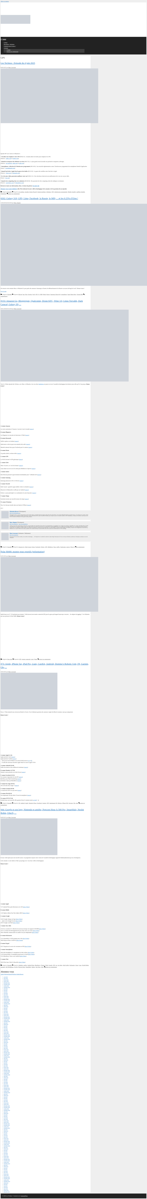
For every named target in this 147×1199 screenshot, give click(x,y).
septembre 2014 (7, 1181)
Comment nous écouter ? (10, 46)
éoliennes (48, 192)
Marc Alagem (13, 522)
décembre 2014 (7, 1177)
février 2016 (6, 1156)
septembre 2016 (7, 1145)
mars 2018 (6, 1119)
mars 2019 (6, 1101)
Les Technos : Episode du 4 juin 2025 (18, 63)
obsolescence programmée (60, 192)
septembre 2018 (7, 1110)
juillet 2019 (6, 1095)
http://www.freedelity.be (23, 524)
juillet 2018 (6, 1113)
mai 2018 (5, 1116)
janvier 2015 (6, 1175)
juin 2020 (5, 1079)
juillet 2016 (6, 1148)
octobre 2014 (6, 1180)
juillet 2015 (6, 1166)
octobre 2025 (6, 985)
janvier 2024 (6, 1015)
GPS (53, 192)
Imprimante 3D (53, 803)
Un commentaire (80, 547)
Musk (44, 294)
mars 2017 (6, 1137)
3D (19, 803)
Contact (5, 42)
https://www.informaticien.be (15, 513)
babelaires (41, 384)
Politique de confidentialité (12, 51)
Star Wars (38, 967)
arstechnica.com (10, 182)
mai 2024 (5, 1009)
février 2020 (6, 1085)
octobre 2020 (6, 1073)
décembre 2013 (7, 1191)
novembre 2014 (7, 1178)
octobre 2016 (6, 1144)
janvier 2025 (6, 997)
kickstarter (72, 965)
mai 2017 (5, 1134)
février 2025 (6, 996)
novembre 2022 (7, 1036)
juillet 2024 (6, 1006)
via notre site (36, 186)
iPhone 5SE (65, 803)
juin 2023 (5, 1025)
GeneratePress (24, 1196)
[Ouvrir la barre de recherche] (2, 37)
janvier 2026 (6, 981)
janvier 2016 (6, 1157)
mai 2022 (5, 1045)
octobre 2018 (6, 1108)
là (31, 760)
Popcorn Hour (21, 967)
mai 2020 (5, 1080)
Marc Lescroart (14, 533)
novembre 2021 (7, 1054)
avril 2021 (6, 1064)
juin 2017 (5, 1132)
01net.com (8, 173)
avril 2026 (6, 977)
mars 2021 (6, 1065)
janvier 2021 (6, 1068)
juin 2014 (5, 1184)
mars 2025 (6, 994)
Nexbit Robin (85, 965)
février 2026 (6, 980)
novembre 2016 (7, 1142)
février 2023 (6, 1031)
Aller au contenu (5, 1)
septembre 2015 (7, 1163)
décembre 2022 (7, 1034)
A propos (6, 48)
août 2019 (6, 1094)
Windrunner (3, 193)
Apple (26, 803)
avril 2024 (6, 1011)
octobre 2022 (6, 1037)
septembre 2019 (7, 1092)
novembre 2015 (7, 1160)
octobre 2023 (6, 1020)
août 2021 (6, 1058)
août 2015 (6, 1165)
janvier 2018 (6, 1122)
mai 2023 (5, 1027)
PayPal (16, 967)
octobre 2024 (6, 1002)
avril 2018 (6, 1117)
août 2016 (6, 1147)
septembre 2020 (7, 1074)
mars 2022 (6, 1048)
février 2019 (6, 1103)
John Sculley (66, 965)
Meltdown (50, 547)
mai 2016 (5, 1151)
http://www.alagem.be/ (14, 524)
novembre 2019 (7, 1089)
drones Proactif (33, 192)
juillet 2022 (6, 1042)
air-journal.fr (9, 163)
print (77, 803)
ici (29, 760)
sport (32, 659)
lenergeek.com (16, 173)
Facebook (37, 547)
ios (56, 965)
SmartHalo (28, 967)
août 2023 (6, 1023)
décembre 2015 (7, 1159)
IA (39, 294)
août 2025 (6, 988)
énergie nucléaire (41, 192)
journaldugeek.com (10, 168)
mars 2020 (6, 1083)
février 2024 (6, 1014)
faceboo (30, 294)
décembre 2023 (7, 1017)
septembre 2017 (7, 1128)
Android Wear (30, 965)
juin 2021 (5, 1061)
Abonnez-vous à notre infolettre (9, 189)
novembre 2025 (7, 984)
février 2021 (6, 1067)
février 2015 (6, 1174)
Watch (35, 659)
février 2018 (6, 1120)
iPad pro (60, 803)
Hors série (9, 659)
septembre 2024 (7, 1003)
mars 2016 (6, 1154)
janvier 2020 (6, 1086)
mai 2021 (5, 1062)
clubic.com (8, 158)
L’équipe (8, 50)
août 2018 (6, 1111)
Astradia (27, 192)
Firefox (42, 547)
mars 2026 (6, 978)
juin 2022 (5, 1043)
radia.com (15, 163)
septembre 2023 (7, 1021)
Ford (33, 294)
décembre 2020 (7, 1070)
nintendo (3, 967)
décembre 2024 (7, 999)
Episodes (9, 192)
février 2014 (6, 1190)
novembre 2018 (7, 1107)
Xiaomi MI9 (80, 294)
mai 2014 (5, 1185)
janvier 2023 (6, 1033)
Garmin (44, 803)
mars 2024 (6, 1012)
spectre (68, 547)
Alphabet (20, 965)
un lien (35, 800)
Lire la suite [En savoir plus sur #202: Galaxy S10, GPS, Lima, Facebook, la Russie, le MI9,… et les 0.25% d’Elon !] (3, 291)
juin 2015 (5, 1168)
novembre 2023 (7, 1018)
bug (23, 294)
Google (50, 965)
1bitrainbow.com (19, 182)
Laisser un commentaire (14, 193)
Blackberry (37, 965)
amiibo (25, 965)
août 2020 (6, 1076)
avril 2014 (6, 1187)
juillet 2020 (6, 1077)
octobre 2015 (6, 1162)
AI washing (21, 192)
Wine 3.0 (72, 547)
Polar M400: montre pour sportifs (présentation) (23, 551)
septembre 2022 (7, 1039)
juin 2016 (5, 1150)
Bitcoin (20, 294)
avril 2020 (6, 1082)
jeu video (60, 965)
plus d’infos (26, 907)
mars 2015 (6, 1172)
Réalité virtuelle (72, 192)
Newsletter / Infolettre (9, 44)
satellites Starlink (80, 192)
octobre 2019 (6, 1091)
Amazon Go (21, 547)
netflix (58, 547)
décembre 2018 (7, 1105)
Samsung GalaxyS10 (55, 294)
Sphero (33, 967)
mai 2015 (5, 1169)
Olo (74, 803)
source (13, 757)
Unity (42, 967)
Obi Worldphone (9, 967)
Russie (48, 294)
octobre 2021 (6, 1055)
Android (23, 803)
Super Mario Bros (71, 294)
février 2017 (6, 1138)
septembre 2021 (7, 1057)
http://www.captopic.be (14, 535)
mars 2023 (6, 1030)
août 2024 (6, 1005)
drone (33, 547)
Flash (46, 965)
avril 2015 (6, 1171)
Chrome (43, 965)
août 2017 (6, 1129)
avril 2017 (6, 1135)
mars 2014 (6, 1188)
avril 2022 (6, 1046)
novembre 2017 (7, 1125)
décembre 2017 (7, 1123)
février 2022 (6, 1049)
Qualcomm (63, 547)
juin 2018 (5, 1114)
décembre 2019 (7, 1088)
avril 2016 (6, 1153)
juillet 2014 (6, 1183)
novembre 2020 (7, 1071)
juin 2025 (5, 990)
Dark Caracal (28, 547)
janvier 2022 (6, 1051)
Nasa (54, 547)
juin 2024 (5, 1008)
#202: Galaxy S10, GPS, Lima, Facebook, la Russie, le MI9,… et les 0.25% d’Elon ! (39, 198)
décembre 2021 (7, 1052)
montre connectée (26, 659)
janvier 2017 (6, 1140)
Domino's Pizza (32, 803)
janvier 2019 (6, 1104)
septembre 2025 (7, 987)
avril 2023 (6, 1028)
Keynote (71, 803)
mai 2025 (5, 991)
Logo (80, 965)
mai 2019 (5, 1098)
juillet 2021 (6, 1060)
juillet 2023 (6, 1024)
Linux (76, 965)
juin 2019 (5, 1097)
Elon (26, 294)
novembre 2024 (7, 1000)
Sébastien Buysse (14, 511)
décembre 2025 (7, 982)
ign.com (7, 178)
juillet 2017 (6, 1131)
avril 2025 (6, 993)
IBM (41, 294)
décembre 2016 (7, 1141)
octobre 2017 (6, 1126)
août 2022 (6, 1040)
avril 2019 (6, 1100)
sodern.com (15, 158)
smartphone (64, 294)
